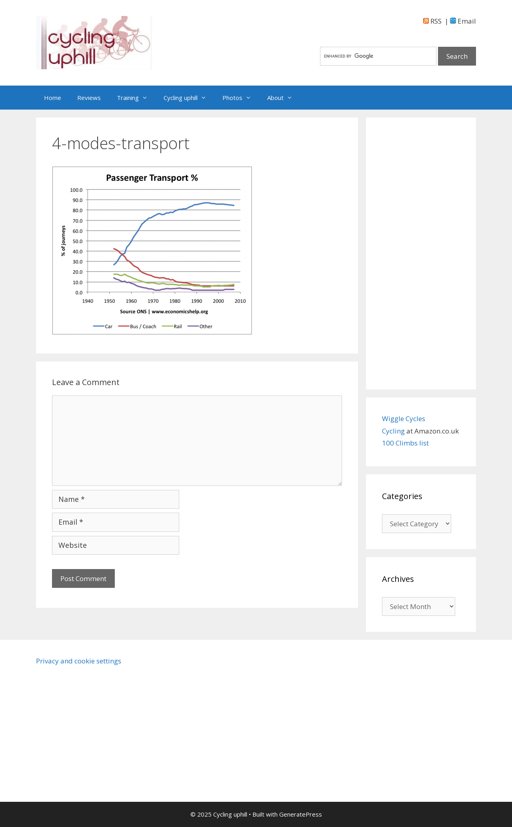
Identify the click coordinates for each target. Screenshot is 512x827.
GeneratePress (300, 814)
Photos (240, 98)
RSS (432, 21)
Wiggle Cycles (403, 418)
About (283, 98)
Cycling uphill (189, 98)
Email (463, 21)
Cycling (394, 430)
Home (52, 98)
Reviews (89, 98)
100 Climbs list (405, 442)
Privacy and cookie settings (78, 660)
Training (136, 98)
